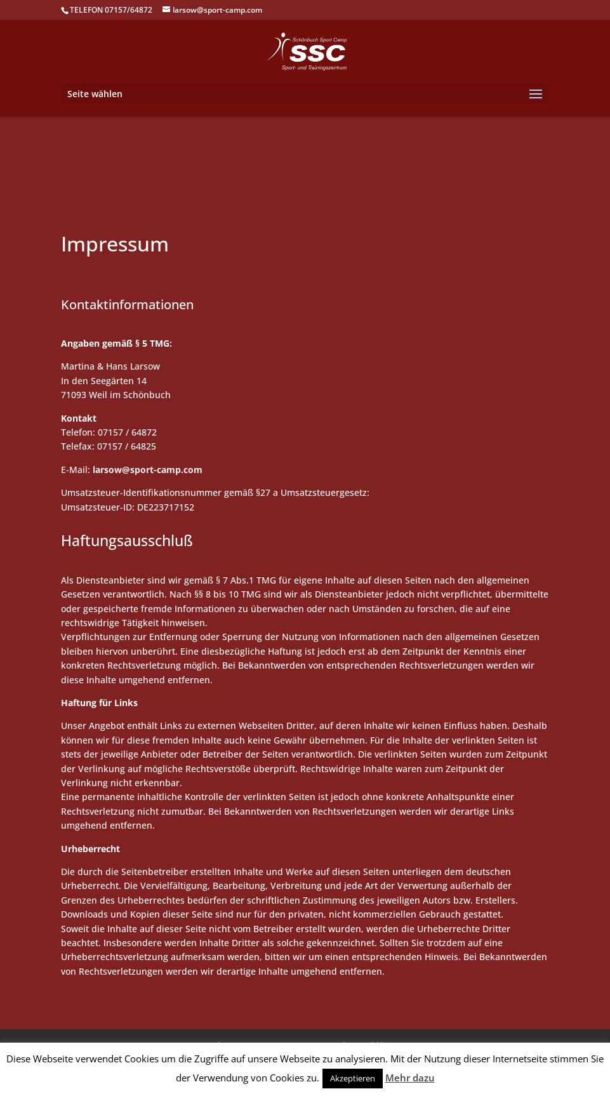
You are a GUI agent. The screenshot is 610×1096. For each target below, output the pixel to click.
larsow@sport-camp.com (147, 470)
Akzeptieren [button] (352, 1078)
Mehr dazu (410, 1077)
